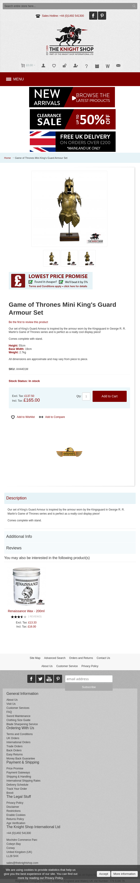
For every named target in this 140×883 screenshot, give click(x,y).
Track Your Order (17, 788)
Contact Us (103, 658)
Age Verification (16, 823)
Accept (103, 874)
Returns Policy (15, 819)
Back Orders (14, 750)
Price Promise (15, 768)
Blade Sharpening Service (22, 724)
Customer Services (18, 708)
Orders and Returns (81, 658)
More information (124, 874)
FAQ (9, 712)
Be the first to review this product (28, 322)
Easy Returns (15, 754)
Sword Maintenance (18, 716)
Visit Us (11, 703)
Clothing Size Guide (18, 720)
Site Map (35, 658)
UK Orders (13, 738)
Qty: (78, 396)
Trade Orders (15, 746)
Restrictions (14, 811)
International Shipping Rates (24, 780)
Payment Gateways (18, 772)
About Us (46, 666)
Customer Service (67, 666)
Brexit (10, 792)
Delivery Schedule (17, 784)
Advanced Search (54, 658)
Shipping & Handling (19, 776)
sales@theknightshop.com (22, 862)
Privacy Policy (90, 666)
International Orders (18, 742)
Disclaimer (13, 806)
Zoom (69, 209)
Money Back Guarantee (21, 758)
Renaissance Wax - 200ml (26, 611)
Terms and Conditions (20, 734)
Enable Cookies (16, 815)
